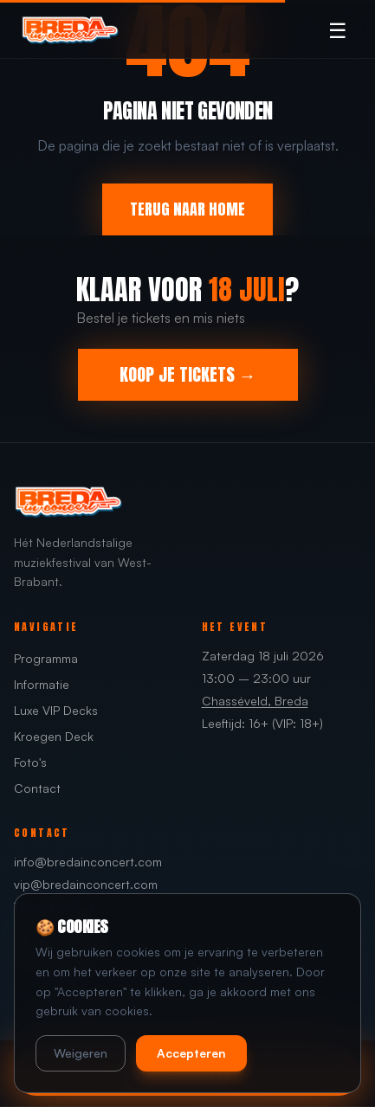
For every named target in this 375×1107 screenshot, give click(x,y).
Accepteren (191, 1053)
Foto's (30, 762)
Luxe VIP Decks (56, 710)
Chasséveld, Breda (255, 700)
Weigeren (80, 1053)
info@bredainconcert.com (88, 861)
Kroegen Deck (54, 736)
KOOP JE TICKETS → (188, 374)
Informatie (41, 684)
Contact (37, 788)
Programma (46, 658)
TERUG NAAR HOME (187, 209)
